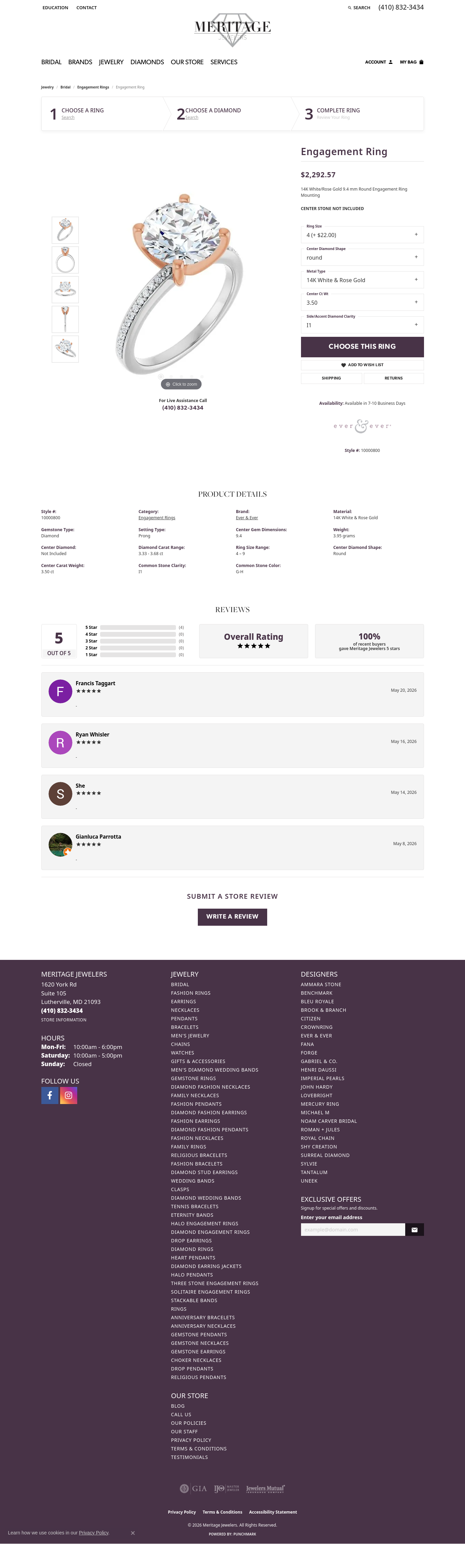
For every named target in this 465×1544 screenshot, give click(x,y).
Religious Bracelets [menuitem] (199, 1155)
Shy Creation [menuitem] (319, 1146)
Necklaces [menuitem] (185, 1010)
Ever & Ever (247, 518)
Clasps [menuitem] (180, 1189)
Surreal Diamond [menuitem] (325, 1155)
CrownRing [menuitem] (317, 1027)
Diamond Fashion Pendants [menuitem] (210, 1129)
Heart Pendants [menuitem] (193, 1257)
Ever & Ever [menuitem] (316, 1035)
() (181, 627)
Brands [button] (80, 62)
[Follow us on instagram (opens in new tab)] (68, 1095)
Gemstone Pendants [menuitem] (199, 1334)
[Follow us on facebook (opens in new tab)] (49, 1095)
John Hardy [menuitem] (317, 1087)
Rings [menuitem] (179, 1309)
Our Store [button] (187, 62)
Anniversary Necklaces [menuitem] (203, 1326)
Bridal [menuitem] (180, 984)
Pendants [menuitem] (184, 1018)
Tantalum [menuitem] (314, 1172)
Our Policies (189, 1423)
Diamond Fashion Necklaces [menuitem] (210, 1087)
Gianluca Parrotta (98, 836)
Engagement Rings (93, 87)
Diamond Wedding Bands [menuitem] (206, 1198)
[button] (54, 7)
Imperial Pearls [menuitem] (323, 1078)
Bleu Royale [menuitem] (317, 1001)
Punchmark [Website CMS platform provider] (244, 1534)
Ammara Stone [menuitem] (321, 984)
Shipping (331, 378)
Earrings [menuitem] (183, 1001)
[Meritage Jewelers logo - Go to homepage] (232, 30)
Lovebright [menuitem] (317, 1095)
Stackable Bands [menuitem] (194, 1300)
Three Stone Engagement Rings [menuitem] (215, 1283)
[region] (181, 289)
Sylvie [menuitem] (309, 1163)
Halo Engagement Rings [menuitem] (205, 1223)
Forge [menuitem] (309, 1052)
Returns (394, 378)
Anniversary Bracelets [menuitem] (203, 1317)
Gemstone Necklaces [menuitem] (200, 1343)
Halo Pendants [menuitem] (192, 1274)
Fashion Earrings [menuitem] (195, 1121)
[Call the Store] (62, 1011)
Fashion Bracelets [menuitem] (197, 1163)
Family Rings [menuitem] (188, 1146)
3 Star (91, 641)
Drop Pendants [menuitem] (192, 1368)
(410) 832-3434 (183, 408)
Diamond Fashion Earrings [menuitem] (209, 1112)
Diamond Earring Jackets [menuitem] (206, 1266)
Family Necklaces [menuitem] (195, 1095)
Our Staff (184, 1431)
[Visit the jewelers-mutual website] (265, 1488)
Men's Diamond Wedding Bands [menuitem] (215, 1069)
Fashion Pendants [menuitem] (196, 1104)
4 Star (91, 634)
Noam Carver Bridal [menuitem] (329, 1121)
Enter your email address (332, 1217)
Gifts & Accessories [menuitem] (198, 1061)
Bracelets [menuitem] (185, 1027)
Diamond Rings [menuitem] (192, 1249)
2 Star (91, 648)
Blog (178, 1406)
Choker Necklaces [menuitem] (196, 1360)
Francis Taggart (95, 683)
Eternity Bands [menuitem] (192, 1215)
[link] (86, 7)
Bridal (65, 87)
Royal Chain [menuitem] (318, 1138)
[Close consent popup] (133, 1533)
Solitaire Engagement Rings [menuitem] (210, 1291)
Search (67, 117)
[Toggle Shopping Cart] (412, 63)
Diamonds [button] (147, 62)
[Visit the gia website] (193, 1488)
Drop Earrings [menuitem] (191, 1240)
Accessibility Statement (273, 1512)
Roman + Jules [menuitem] (320, 1129)
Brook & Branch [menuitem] (324, 1010)
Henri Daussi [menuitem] (319, 1069)
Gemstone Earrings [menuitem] (198, 1351)
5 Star (91, 627)
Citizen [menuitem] (311, 1018)
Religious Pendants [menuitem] (199, 1377)
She (80, 785)
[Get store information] (64, 1020)
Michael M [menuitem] (315, 1112)
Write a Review (232, 917)
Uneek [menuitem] (309, 1180)
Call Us (181, 1414)
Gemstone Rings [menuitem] (193, 1078)
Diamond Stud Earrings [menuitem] (204, 1172)
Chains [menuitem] (180, 1044)
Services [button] (223, 62)
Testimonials (189, 1457)
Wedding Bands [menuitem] (193, 1180)
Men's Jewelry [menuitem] (190, 1035)
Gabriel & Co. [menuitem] (319, 1061)
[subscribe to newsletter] (414, 1229)
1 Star (91, 655)
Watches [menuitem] (182, 1052)
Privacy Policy (191, 1440)
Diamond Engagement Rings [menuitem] (210, 1232)
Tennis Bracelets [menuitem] (195, 1206)
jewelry (47, 87)
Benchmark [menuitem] (317, 993)
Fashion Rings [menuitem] (191, 993)
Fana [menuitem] (307, 1044)
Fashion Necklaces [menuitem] (197, 1138)
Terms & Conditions (199, 1448)
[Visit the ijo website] (227, 1488)
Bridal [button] (51, 62)
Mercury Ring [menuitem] (320, 1104)
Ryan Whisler (93, 734)
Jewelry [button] (111, 62)
